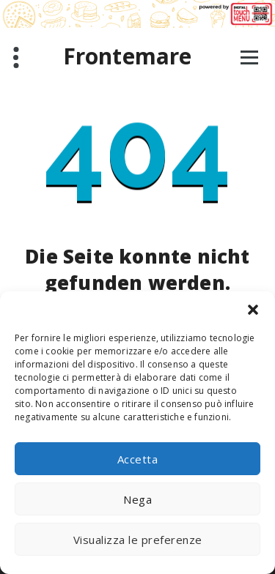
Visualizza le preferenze (137, 539)
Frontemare (127, 56)
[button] (253, 309)
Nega (137, 499)
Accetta (137, 459)
